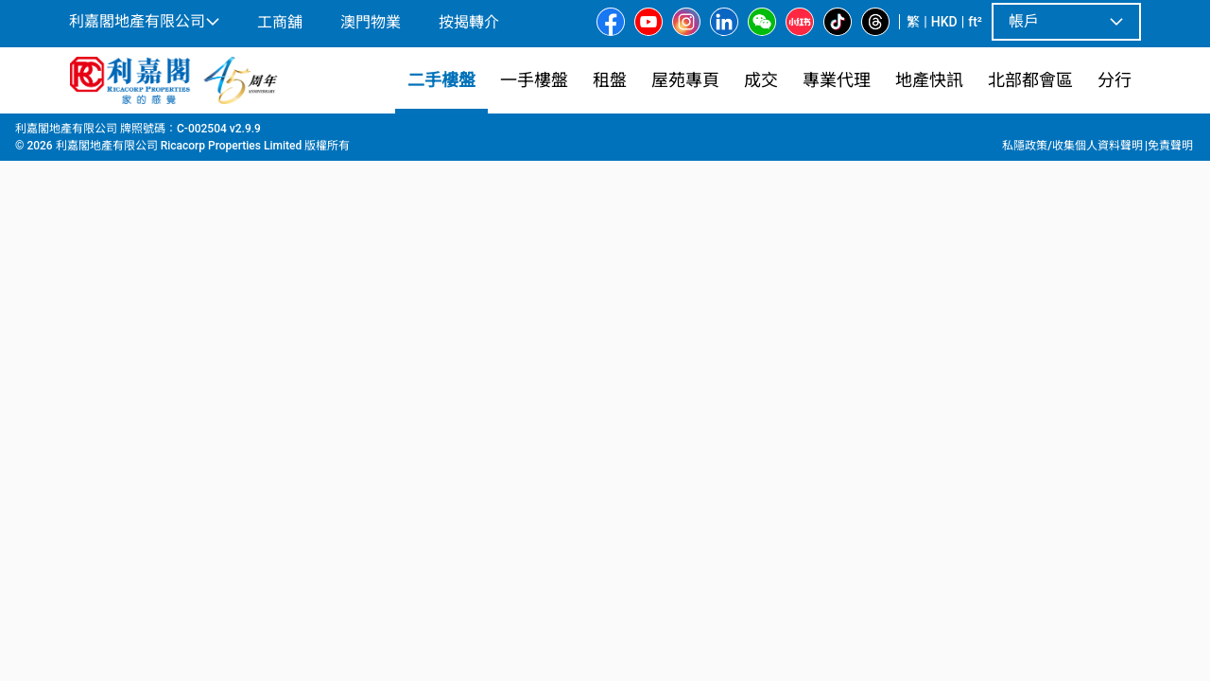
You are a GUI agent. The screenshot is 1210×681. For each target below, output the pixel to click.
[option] (109, 394)
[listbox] (583, 396)
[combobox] (468, 157)
